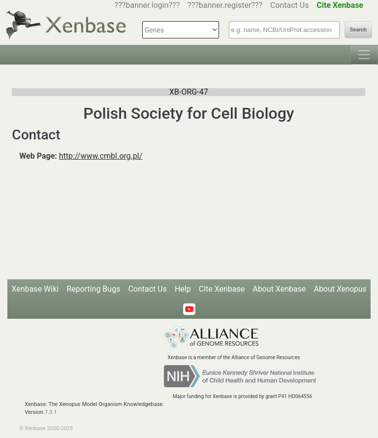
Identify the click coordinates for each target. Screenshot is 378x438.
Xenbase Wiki (35, 289)
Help (183, 289)
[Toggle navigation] (364, 55)
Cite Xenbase (222, 289)
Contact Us (289, 5)
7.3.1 (51, 412)
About (340, 289)
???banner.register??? (225, 5)
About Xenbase (279, 289)
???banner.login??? (147, 5)
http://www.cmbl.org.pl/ (101, 156)
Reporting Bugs (93, 289)
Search (358, 30)
